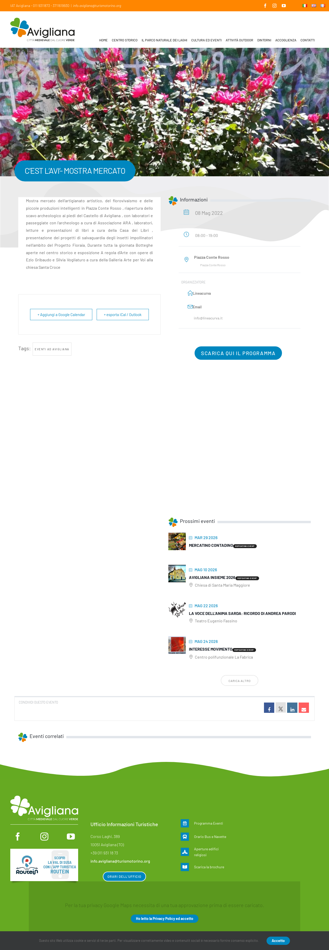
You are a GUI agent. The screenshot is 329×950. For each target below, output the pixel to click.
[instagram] (44, 837)
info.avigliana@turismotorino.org (97, 5)
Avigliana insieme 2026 (212, 577)
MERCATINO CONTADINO (211, 545)
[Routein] (44, 851)
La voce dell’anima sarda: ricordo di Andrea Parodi (242, 613)
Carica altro (240, 680)
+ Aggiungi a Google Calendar (61, 314)
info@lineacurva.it (208, 318)
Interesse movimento (210, 649)
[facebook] (18, 837)
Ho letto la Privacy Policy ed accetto (164, 918)
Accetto (278, 940)
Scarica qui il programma (238, 353)
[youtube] (71, 837)
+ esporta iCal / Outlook (122, 314)
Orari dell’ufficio (124, 876)
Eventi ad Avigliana (52, 349)
